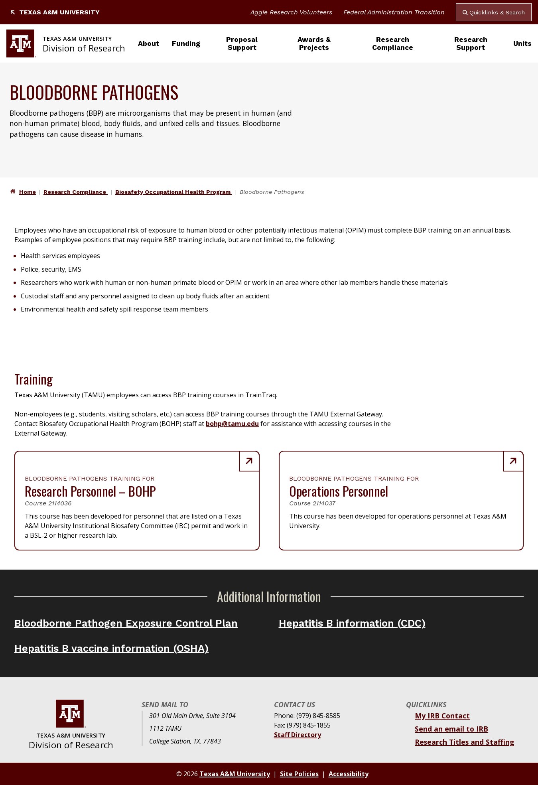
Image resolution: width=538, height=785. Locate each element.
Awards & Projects (314, 43)
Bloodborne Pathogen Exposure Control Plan (126, 623)
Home (27, 192)
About (148, 43)
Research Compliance (392, 43)
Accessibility (349, 773)
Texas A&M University (55, 12)
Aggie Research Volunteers (291, 12)
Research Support (470, 43)
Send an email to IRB (451, 729)
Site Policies (299, 773)
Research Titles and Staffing (464, 742)
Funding (186, 43)
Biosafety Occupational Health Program (173, 192)
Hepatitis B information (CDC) (352, 623)
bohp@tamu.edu (232, 423)
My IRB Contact (442, 715)
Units (522, 43)
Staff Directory (297, 734)
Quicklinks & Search (494, 12)
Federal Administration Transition (394, 12)
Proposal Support (242, 43)
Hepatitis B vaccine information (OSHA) (111, 648)
